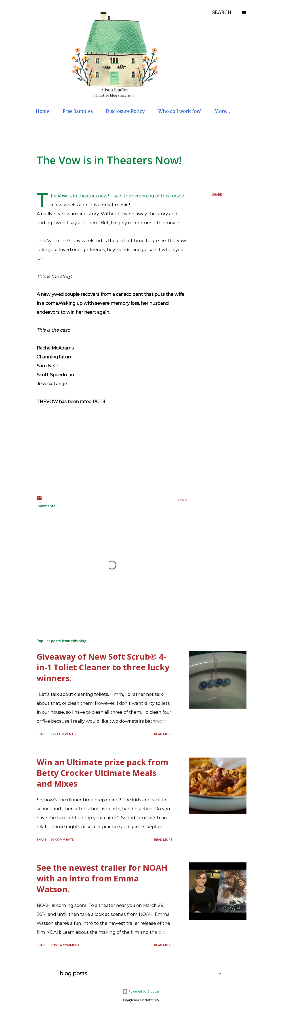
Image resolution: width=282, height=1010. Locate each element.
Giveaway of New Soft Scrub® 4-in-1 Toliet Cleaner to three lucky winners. (103, 667)
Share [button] (217, 194)
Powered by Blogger (141, 991)
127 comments (63, 734)
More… (222, 111)
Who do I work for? (179, 111)
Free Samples (78, 111)
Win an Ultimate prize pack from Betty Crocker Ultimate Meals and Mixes (102, 773)
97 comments (62, 839)
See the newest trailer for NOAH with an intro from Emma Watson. (102, 878)
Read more (163, 734)
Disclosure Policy (125, 111)
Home (42, 111)
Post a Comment (65, 945)
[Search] (221, 12)
